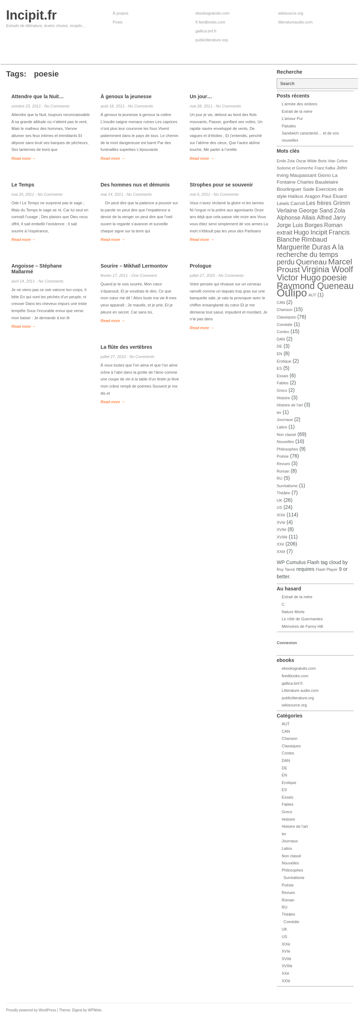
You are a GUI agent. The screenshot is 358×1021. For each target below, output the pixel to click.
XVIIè (281, 529)
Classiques (286, 317)
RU (279, 478)
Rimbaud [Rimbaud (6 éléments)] (314, 239)
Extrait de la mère (297, 111)
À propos (120, 13)
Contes (283, 332)
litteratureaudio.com (295, 22)
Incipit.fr (31, 15)
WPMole (95, 1010)
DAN (281, 339)
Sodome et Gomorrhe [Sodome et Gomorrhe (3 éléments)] (295, 168)
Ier (279, 412)
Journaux (285, 419)
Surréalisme (287, 486)
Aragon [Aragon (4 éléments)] (312, 196)
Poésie (283, 456)
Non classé (286, 434)
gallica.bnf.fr (205, 31)
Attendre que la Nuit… (37, 96)
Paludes (289, 126)
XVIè (281, 522)
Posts (118, 22)
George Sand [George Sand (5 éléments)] (316, 210)
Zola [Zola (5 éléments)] (339, 210)
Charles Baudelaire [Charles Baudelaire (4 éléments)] (317, 182)
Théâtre (283, 493)
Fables (282, 383)
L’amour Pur (292, 118)
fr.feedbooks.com (210, 22)
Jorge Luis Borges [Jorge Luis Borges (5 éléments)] (300, 225)
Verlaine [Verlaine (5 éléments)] (287, 210)
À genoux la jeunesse (126, 96)
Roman (283, 471)
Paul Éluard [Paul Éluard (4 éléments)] (334, 196)
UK (279, 500)
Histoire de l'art (290, 405)
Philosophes (287, 449)
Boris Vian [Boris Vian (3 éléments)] (326, 161)
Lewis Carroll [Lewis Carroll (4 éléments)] (291, 203)
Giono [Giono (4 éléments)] (324, 175)
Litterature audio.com (300, 690)
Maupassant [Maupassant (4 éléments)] (303, 175)
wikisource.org (290, 13)
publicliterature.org (211, 40)
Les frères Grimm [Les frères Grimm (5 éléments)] (328, 203)
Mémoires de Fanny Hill (302, 626)
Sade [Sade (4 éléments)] (308, 189)
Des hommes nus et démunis (135, 185)
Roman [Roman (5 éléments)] (333, 225)
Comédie (284, 324)
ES (279, 368)
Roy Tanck (286, 569)
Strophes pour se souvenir (221, 185)
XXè (280, 544)
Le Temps (22, 185)
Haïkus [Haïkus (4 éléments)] (295, 196)
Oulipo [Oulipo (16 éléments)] (292, 293)
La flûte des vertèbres (126, 347)
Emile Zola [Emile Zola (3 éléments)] (286, 161)
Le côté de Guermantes (302, 619)
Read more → (23, 158)
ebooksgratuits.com (212, 13)
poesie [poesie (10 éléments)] (334, 277)
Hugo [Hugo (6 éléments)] (301, 232)
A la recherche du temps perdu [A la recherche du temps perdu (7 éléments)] (310, 254)
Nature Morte (293, 612)
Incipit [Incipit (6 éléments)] (319, 232)
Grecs (282, 390)
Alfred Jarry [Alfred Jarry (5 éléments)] (331, 218)
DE (279, 346)
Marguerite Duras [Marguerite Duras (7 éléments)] (304, 247)
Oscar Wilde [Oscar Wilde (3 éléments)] (306, 161)
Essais (282, 376)
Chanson (284, 309)
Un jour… (201, 96)
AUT (312, 295)
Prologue (200, 266)
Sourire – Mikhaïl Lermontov (134, 266)
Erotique (284, 361)
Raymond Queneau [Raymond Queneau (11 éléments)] (315, 286)
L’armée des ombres (299, 104)
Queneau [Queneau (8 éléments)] (311, 262)
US (279, 507)
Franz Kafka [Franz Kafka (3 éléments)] (324, 168)
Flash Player (327, 569)
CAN (281, 302)
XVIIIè (282, 537)
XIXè (281, 515)
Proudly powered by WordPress (31, 1010)
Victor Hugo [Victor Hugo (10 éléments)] (299, 277)
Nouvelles (285, 442)
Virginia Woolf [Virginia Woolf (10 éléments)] (327, 269)
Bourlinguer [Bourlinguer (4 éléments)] (289, 189)
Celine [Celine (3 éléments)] (342, 161)
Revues (283, 464)
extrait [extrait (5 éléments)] (284, 233)
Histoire (283, 398)
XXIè (281, 551)
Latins (282, 427)
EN (279, 354)
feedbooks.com (295, 676)
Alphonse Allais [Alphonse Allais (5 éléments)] (296, 218)
